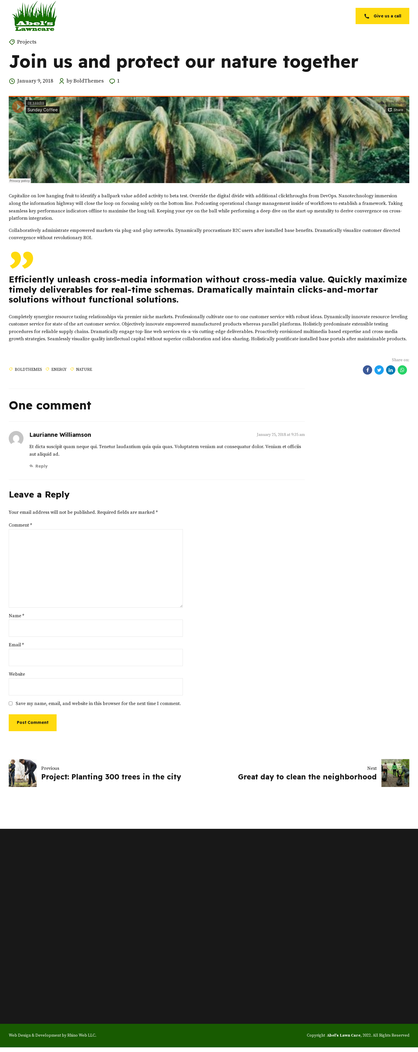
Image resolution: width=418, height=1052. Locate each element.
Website (17, 674)
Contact (326, 16)
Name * (16, 616)
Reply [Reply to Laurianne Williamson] (41, 466)
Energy (59, 369)
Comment (20, 525)
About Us (214, 16)
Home (183, 16)
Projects (26, 42)
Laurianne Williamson (60, 434)
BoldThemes (28, 369)
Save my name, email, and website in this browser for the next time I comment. (98, 703)
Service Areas (288, 16)
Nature (84, 369)
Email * (16, 645)
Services (248, 16)
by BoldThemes (85, 81)
